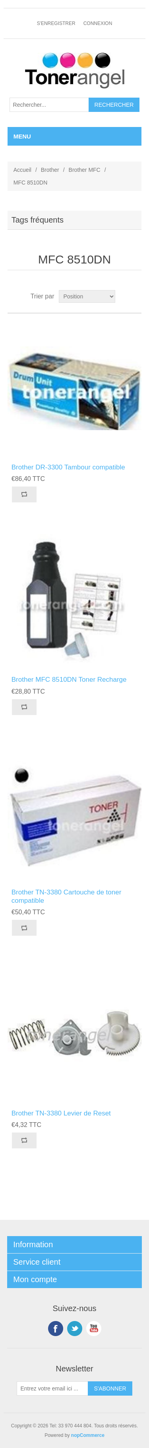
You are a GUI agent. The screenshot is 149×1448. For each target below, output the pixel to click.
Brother (50, 170)
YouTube (93, 1328)
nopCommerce (87, 1435)
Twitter (74, 1328)
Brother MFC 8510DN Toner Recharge (69, 679)
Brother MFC (85, 170)
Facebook (55, 1328)
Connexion (97, 23)
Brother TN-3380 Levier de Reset (61, 1113)
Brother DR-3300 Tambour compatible (68, 467)
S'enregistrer (56, 23)
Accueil (22, 170)
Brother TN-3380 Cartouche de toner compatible (67, 896)
